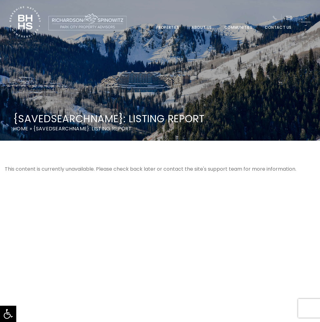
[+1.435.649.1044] (275, 18)
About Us (202, 27)
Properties (167, 27)
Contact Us (278, 27)
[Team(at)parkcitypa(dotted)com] (289, 18)
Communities (238, 27)
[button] (8, 314)
